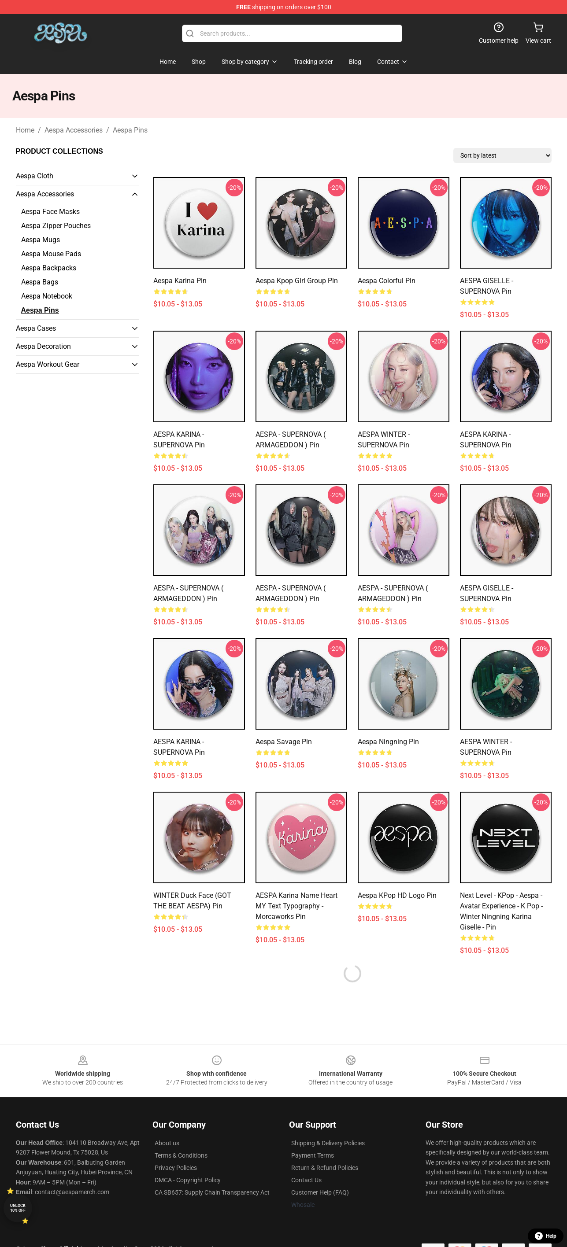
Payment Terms (312, 1155)
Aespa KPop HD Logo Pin (397, 895)
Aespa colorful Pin (386, 281)
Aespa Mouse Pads (51, 254)
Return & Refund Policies (324, 1167)
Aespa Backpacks (48, 268)
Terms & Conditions (181, 1155)
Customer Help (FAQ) (320, 1192)
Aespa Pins (130, 130)
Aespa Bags (39, 282)
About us (167, 1143)
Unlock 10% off (18, 1208)
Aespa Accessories (73, 130)
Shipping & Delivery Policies (328, 1143)
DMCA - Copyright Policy (188, 1180)
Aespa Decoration (43, 346)
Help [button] (545, 1236)
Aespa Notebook (46, 296)
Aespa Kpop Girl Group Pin (297, 281)
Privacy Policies (176, 1167)
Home (25, 130)
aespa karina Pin (180, 281)
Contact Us (306, 1180)
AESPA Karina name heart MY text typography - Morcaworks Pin (296, 906)
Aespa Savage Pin (284, 742)
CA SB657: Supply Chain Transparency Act (212, 1192)
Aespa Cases (36, 328)
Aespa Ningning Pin (388, 742)
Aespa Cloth (34, 176)
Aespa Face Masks (50, 211)
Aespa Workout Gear (47, 364)
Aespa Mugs (40, 240)
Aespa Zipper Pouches (56, 225)
